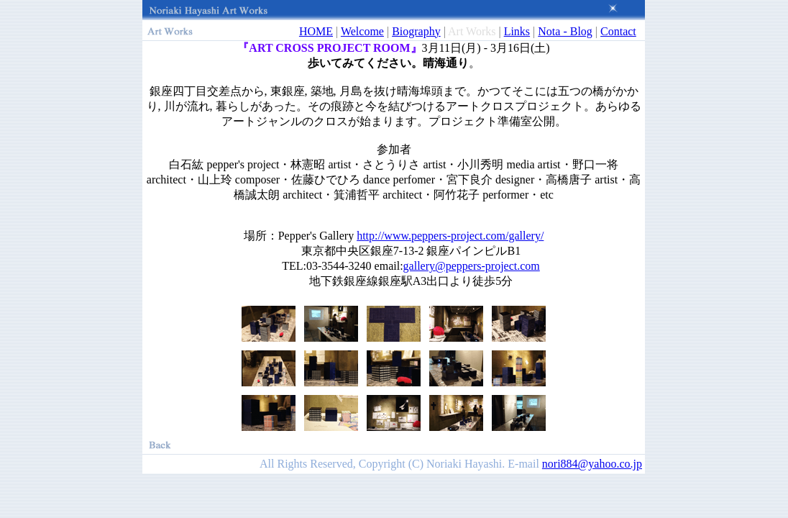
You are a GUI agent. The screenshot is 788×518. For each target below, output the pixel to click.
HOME (316, 31)
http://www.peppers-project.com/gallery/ (450, 236)
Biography (416, 31)
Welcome (362, 31)
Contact (618, 31)
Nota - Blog (565, 31)
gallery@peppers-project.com (471, 266)
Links (517, 31)
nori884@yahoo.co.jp (592, 464)
